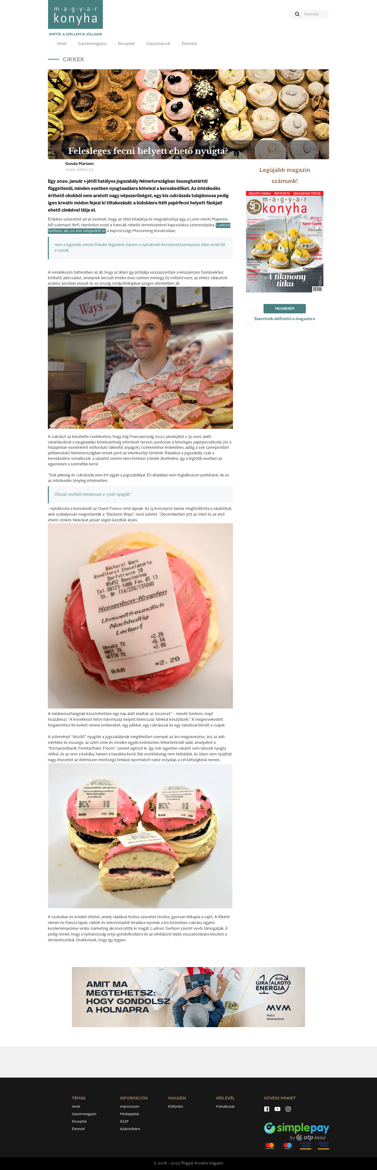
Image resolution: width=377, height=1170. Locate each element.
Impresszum (129, 1106)
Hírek (62, 44)
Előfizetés (175, 1106)
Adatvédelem (130, 1129)
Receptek (126, 44)
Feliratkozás (225, 1106)
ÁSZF (124, 1121)
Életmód (189, 44)
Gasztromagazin (92, 44)
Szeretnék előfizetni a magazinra (284, 319)
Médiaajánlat (129, 1114)
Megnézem (284, 308)
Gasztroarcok (158, 44)
